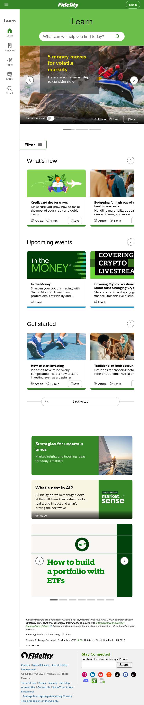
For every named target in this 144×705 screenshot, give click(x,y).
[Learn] (10, 32)
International (28, 669)
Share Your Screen (62, 687)
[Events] (10, 76)
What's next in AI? (54, 487)
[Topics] (10, 62)
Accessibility (28, 687)
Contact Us (43, 687)
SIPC (80, 640)
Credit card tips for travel (49, 202)
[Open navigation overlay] (6, 4)
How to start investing (47, 366)
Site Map (65, 682)
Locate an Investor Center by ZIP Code (105, 659)
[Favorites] (10, 47)
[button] (76, 220)
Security (53, 682)
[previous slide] (39, 561)
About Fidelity (60, 665)
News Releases (40, 665)
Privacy (42, 682)
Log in (133, 4)
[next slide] (124, 561)
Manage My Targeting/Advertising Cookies (47, 696)
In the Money (41, 284)
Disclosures (27, 691)
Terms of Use (28, 682)
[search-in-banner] (82, 36)
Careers (25, 665)
